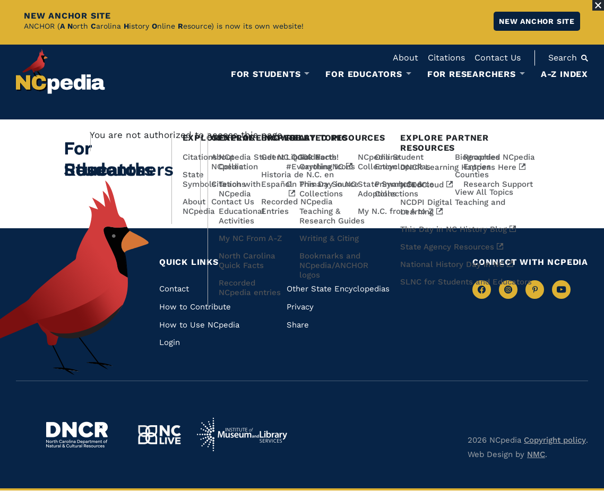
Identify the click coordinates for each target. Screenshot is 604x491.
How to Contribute (195, 307)
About (405, 58)
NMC (536, 454)
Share (298, 325)
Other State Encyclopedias (338, 289)
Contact (174, 289)
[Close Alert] (598, 5)
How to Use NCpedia (199, 325)
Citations (446, 58)
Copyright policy (555, 440)
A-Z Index (564, 74)
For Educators (363, 74)
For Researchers (471, 74)
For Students (266, 74)
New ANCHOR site (537, 21)
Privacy (300, 307)
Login (169, 342)
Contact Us (497, 58)
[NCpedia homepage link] (60, 71)
